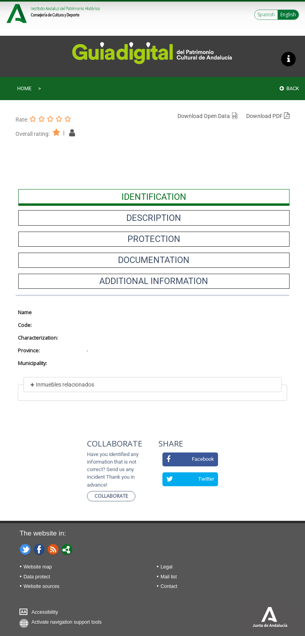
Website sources (41, 586)
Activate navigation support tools (66, 622)
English (288, 14)
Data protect (36, 577)
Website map (37, 567)
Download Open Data (208, 116)
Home (24, 88)
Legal (166, 567)
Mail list (168, 577)
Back (289, 88)
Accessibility (44, 612)
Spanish (266, 14)
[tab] (154, 196)
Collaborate (111, 496)
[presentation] (154, 196)
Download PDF (268, 116)
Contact (168, 586)
